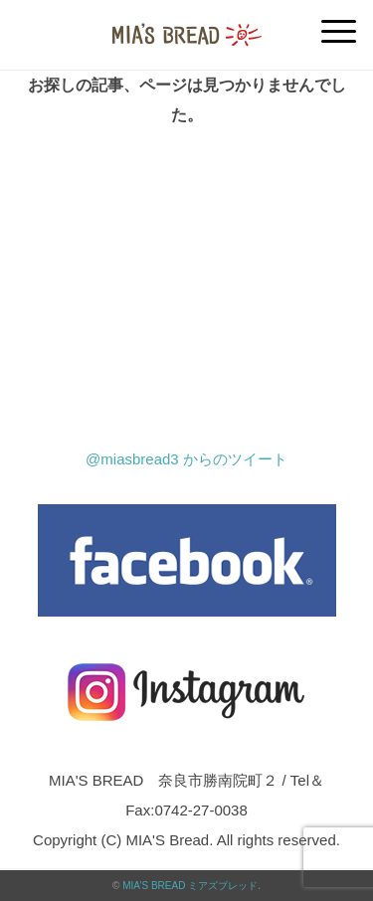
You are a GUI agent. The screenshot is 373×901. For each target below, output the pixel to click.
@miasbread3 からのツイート (186, 458)
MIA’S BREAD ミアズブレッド (190, 885)
